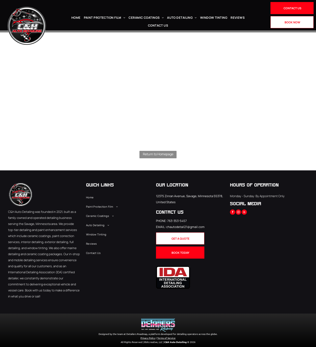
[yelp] (244, 212)
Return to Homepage (158, 154)
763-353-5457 (177, 221)
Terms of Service (166, 338)
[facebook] (232, 212)
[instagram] (238, 212)
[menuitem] (76, 18)
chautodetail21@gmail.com (185, 227)
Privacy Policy (147, 338)
